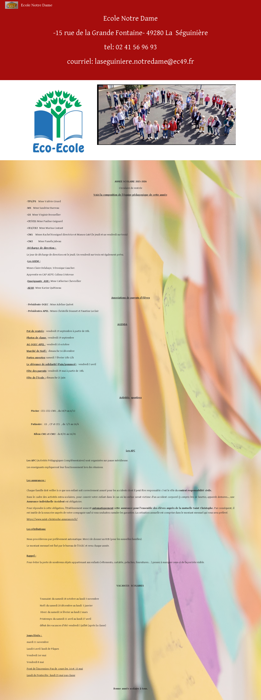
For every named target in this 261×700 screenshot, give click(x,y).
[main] (130, 40)
